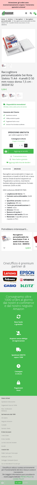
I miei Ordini (5, 435)
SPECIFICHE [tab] (17, 169)
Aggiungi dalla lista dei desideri (18, 162)
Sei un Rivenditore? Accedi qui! (10, 464)
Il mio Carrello (5, 439)
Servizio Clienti (5, 428)
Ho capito (18, 482)
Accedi (3, 446)
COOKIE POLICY (18, 479)
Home (3, 19)
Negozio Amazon (6, 421)
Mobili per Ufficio (6, 457)
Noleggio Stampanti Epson (9, 460)
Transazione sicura (20, 156)
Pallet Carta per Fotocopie (9, 453)
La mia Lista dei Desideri (9, 442)
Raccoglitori (19, 19)
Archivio (10, 19)
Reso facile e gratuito (19, 159)
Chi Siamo (4, 418)
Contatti (3, 425)
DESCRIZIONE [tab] (7, 169)
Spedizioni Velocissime (8, 402)
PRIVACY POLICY (26, 477)
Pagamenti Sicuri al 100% (9, 405)
